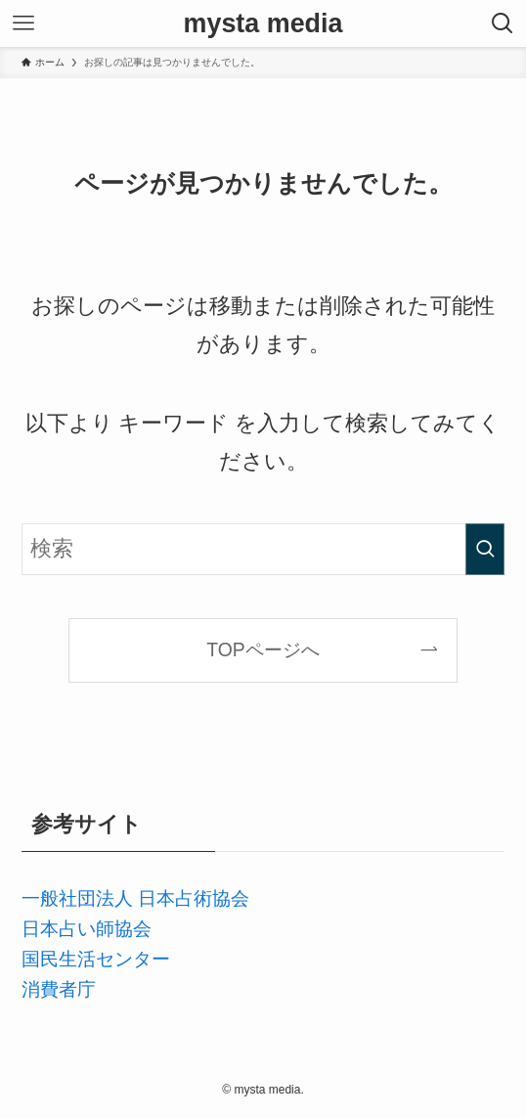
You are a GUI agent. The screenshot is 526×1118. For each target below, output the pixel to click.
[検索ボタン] (502, 23)
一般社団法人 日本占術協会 (135, 898)
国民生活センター (96, 958)
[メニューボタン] (23, 23)
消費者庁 (59, 989)
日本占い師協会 (87, 928)
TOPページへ (262, 649)
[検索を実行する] (484, 549)
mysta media (263, 24)
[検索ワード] (263, 549)
